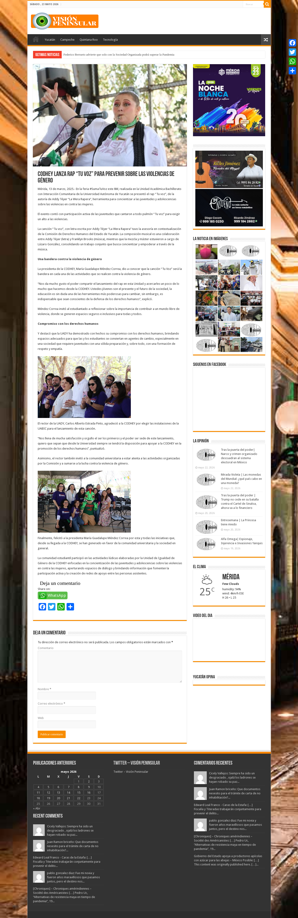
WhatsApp (57, 595)
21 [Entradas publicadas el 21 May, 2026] (68, 798)
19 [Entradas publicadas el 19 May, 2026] (48, 798)
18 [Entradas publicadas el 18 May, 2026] (38, 798)
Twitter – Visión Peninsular (136, 763)
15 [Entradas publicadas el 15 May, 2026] (78, 792)
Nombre (44, 689)
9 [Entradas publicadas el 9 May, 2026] (89, 787)
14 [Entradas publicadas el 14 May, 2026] (68, 792)
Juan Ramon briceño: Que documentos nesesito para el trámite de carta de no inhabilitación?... (72, 846)
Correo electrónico (51, 703)
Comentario (46, 648)
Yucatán (50, 39)
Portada (36, 39)
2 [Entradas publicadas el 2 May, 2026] (89, 781)
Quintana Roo (89, 39)
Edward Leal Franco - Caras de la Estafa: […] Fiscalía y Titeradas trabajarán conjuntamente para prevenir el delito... (66, 862)
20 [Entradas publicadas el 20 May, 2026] (58, 798)
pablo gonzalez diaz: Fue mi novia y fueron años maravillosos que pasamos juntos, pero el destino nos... (73, 877)
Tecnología (110, 39)
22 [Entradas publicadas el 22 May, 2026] (78, 798)
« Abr (36, 808)
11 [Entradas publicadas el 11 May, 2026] (38, 792)
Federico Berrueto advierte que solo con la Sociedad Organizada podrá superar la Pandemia (119, 54)
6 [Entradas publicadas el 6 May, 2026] (58, 787)
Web (41, 718)
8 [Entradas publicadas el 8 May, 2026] (78, 787)
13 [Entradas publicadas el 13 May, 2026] (58, 792)
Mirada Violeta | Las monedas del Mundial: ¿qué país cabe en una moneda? (241, 479)
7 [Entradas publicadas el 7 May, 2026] (68, 787)
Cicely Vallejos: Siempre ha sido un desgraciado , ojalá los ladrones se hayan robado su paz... (70, 830)
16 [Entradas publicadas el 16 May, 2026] (88, 792)
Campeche (67, 39)
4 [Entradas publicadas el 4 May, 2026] (38, 787)
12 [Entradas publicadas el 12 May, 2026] (48, 792)
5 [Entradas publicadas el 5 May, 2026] (48, 787)
